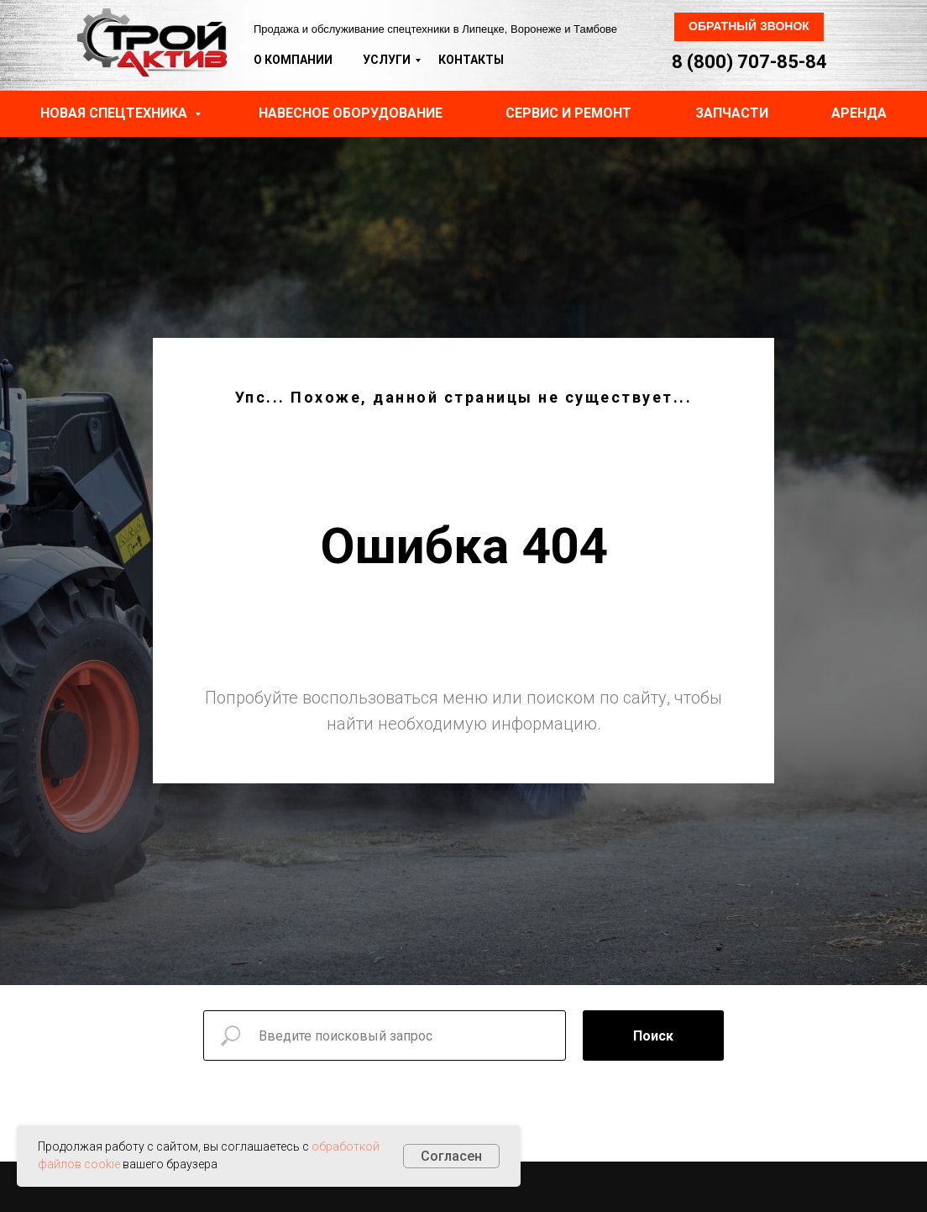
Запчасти (731, 113)
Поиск (653, 1036)
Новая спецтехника (115, 113)
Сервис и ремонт (568, 113)
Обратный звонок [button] (749, 26)
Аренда (859, 113)
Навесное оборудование (351, 113)
